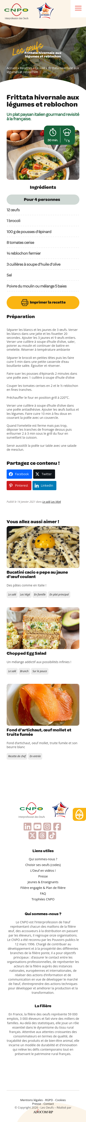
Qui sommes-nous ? (43, 859)
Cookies (60, 1100)
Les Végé (56, 502)
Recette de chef (17, 756)
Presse (43, 876)
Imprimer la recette (43, 302)
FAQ (43, 893)
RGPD (49, 1100)
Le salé (40, 68)
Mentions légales (31, 1100)
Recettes (26, 68)
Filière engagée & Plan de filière (42, 888)
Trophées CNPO (43, 899)
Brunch (24, 671)
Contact (49, 1104)
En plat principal (59, 594)
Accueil (12, 68)
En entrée (35, 756)
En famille (40, 594)
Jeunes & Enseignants (43, 882)
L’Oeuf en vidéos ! (43, 870)
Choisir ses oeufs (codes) (43, 865)
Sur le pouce (39, 671)
